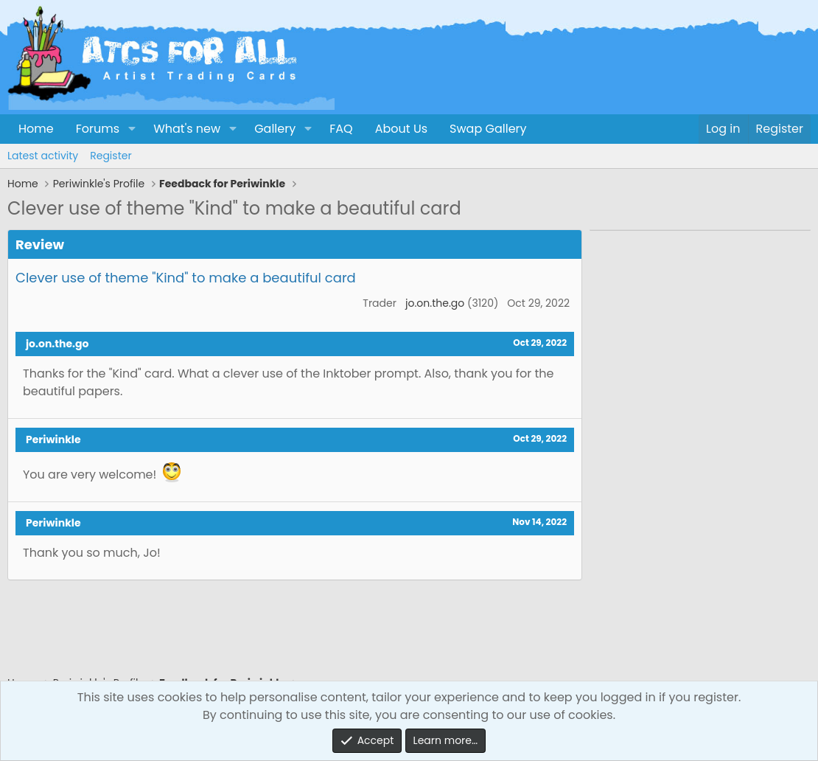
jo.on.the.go (434, 303)
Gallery (275, 128)
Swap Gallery (488, 128)
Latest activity (42, 155)
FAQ (340, 128)
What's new (186, 128)
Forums (97, 128)
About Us (401, 128)
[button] (131, 129)
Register (110, 155)
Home (36, 128)
